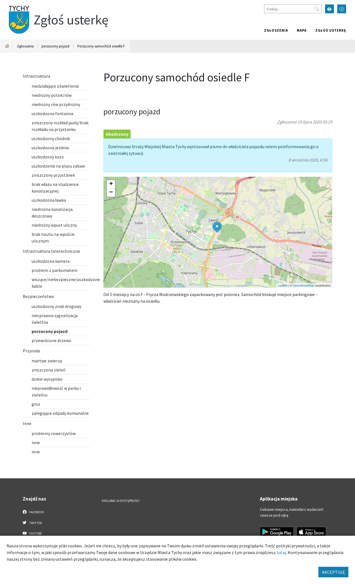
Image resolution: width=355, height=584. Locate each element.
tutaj (281, 552)
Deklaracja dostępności (121, 501)
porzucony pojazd (55, 46)
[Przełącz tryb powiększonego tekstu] (341, 8)
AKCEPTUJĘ (333, 572)
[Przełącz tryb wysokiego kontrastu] (329, 8)
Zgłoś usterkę (330, 30)
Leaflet (282, 285)
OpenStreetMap (303, 285)
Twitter (32, 522)
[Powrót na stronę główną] (7, 46)
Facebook (33, 511)
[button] (217, 227)
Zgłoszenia (276, 30)
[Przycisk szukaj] (317, 8)
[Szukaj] (293, 8)
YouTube (32, 533)
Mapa (301, 30)
